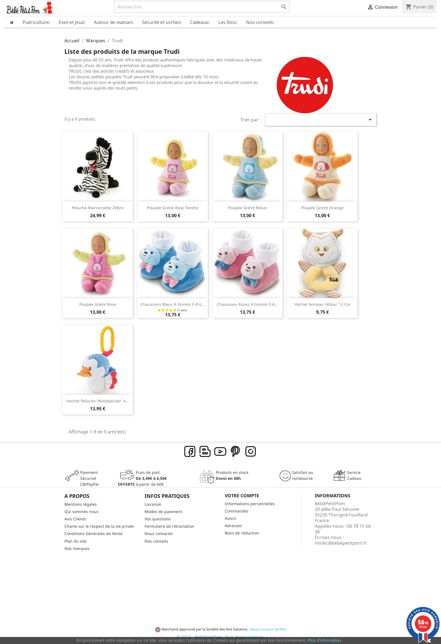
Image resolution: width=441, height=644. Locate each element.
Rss (205, 452)
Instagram (251, 452)
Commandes (236, 511)
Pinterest (236, 452)
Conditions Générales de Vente (93, 533)
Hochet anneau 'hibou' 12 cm (322, 304)
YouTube (220, 452)
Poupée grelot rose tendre (172, 207)
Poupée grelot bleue (247, 207)
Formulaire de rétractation (169, 526)
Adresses (233, 525)
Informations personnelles (250, 503)
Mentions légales (80, 504)
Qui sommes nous (81, 511)
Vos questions (158, 519)
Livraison (153, 504)
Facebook (190, 452)
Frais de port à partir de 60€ (142, 478)
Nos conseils (156, 541)
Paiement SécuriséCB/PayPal (89, 478)
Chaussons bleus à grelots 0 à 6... (173, 304)
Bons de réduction (242, 533)
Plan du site (75, 541)
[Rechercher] (202, 7)
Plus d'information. (324, 640)
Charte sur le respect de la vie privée (99, 526)
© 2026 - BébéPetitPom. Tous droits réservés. (221, 636)
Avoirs (230, 518)
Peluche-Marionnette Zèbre (97, 207)
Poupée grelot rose (97, 304)
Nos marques (77, 548)
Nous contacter (159, 533)
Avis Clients (75, 519)
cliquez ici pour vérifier (267, 629)
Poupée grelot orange (322, 207)
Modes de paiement (163, 511)
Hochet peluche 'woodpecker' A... (97, 401)
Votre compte (242, 496)
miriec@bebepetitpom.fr (341, 543)
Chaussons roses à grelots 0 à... (247, 304)
